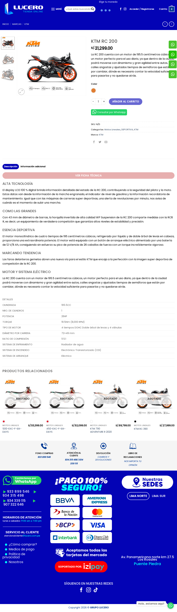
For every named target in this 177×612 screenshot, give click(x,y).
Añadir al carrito (125, 101)
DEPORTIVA (127, 129)
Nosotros (16, 562)
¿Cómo (14, 544)
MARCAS (16, 24)
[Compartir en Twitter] (100, 142)
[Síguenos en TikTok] (95, 590)
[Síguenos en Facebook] (120, 9)
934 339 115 (16, 500)
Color (94, 84)
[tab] (138, 496)
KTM (27, 24)
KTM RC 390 (141, 428)
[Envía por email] (106, 142)
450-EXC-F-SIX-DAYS (55, 430)
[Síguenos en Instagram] (125, 9)
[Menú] (56, 9)
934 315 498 (13, 495)
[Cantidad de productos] (98, 101)
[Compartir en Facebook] (94, 142)
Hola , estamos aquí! (151, 604)
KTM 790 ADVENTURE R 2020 (101, 430)
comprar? (28, 544)
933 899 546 (18, 491)
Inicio (5, 24)
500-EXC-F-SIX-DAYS (11, 430)
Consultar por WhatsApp (109, 112)
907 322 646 (13, 504)
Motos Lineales (112, 129)
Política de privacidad (13, 555)
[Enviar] (92, 9)
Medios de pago (21, 549)
